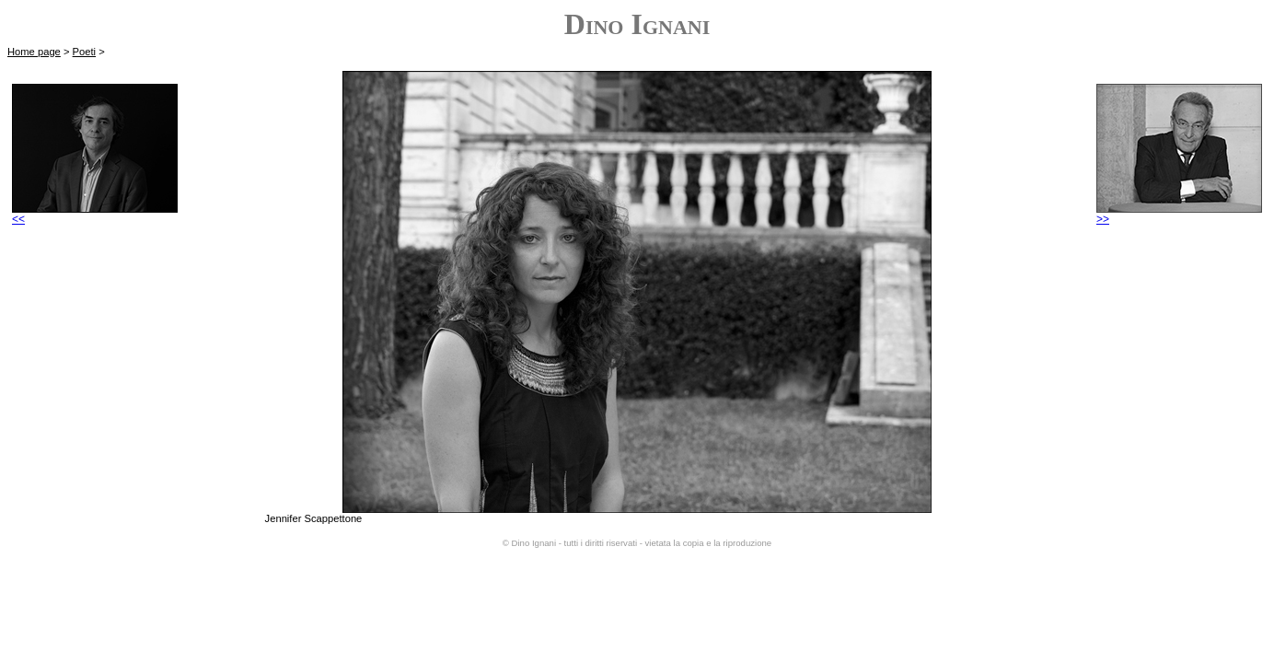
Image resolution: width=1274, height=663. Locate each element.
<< (95, 214)
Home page (34, 51)
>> (1179, 214)
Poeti (85, 51)
